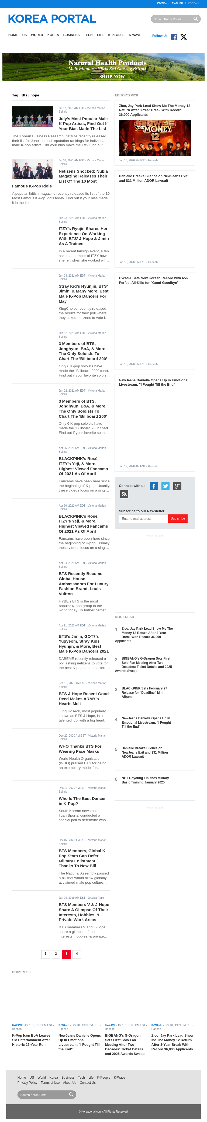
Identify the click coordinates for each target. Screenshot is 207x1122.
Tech (88, 35)
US (24, 35)
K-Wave (135, 35)
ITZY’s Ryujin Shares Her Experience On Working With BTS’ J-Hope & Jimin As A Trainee (84, 236)
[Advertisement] (155, 572)
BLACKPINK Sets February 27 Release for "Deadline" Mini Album (144, 693)
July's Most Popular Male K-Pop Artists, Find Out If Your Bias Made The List (83, 123)
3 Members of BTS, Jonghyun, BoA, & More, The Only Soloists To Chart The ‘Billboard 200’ (83, 351)
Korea (53, 35)
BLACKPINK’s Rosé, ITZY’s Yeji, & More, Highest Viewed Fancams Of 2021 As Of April (83, 466)
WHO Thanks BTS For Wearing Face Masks (80, 749)
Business (71, 35)
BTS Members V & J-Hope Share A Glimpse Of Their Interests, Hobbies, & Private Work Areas (84, 912)
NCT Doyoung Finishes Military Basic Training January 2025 (145, 780)
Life (100, 35)
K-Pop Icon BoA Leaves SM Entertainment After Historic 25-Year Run (31, 1040)
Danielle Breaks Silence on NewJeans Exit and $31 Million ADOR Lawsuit (153, 178)
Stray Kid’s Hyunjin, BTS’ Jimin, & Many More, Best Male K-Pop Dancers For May (84, 294)
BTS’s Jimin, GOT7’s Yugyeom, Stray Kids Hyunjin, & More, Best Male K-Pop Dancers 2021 (84, 644)
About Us (69, 1083)
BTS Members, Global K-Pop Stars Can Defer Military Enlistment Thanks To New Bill (83, 858)
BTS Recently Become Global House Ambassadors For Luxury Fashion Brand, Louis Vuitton (84, 583)
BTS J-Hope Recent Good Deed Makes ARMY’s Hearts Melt (84, 698)
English (177, 3)
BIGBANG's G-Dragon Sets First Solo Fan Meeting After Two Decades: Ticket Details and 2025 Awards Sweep (143, 665)
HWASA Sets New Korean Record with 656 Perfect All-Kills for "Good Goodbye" (153, 280)
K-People (116, 35)
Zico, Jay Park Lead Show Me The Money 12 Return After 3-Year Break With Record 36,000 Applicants (154, 110)
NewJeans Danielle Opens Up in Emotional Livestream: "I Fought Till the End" (153, 382)
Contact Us (88, 1083)
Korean (193, 3)
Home (13, 35)
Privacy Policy (27, 1083)
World (37, 35)
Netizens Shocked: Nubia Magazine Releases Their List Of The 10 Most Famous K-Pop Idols (60, 179)
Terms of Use (50, 1083)
